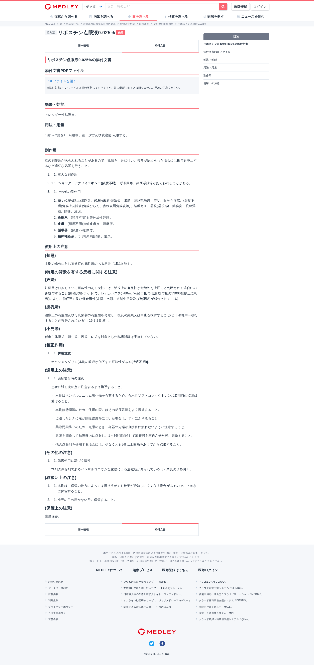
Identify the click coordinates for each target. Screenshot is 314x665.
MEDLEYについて (109, 570)
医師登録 (240, 6)
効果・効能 (210, 59)
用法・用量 (210, 67)
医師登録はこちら (175, 570)
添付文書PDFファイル (216, 51)
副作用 (207, 75)
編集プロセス (143, 570)
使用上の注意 (211, 83)
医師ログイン (208, 570)
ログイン (260, 6)
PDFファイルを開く (61, 81)
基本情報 (83, 45)
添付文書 (160, 45)
